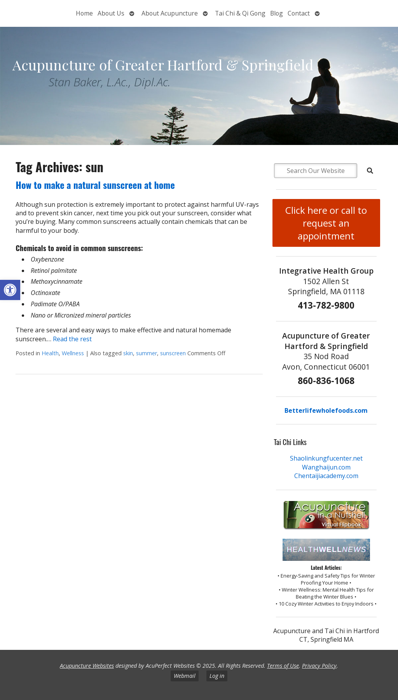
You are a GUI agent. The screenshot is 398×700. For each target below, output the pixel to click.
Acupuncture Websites (87, 665)
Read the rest (72, 339)
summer (146, 353)
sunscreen (173, 353)
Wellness (73, 353)
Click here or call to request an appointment (326, 223)
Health (50, 353)
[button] (10, 290)
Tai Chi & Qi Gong (240, 13)
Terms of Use (283, 665)
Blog (276, 13)
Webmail (185, 675)
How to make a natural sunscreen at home (95, 185)
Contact (299, 13)
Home (84, 13)
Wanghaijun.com (326, 467)
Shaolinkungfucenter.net (326, 458)
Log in (216, 675)
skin (128, 353)
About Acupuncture (169, 13)
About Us (111, 13)
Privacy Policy (319, 665)
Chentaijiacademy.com (326, 475)
